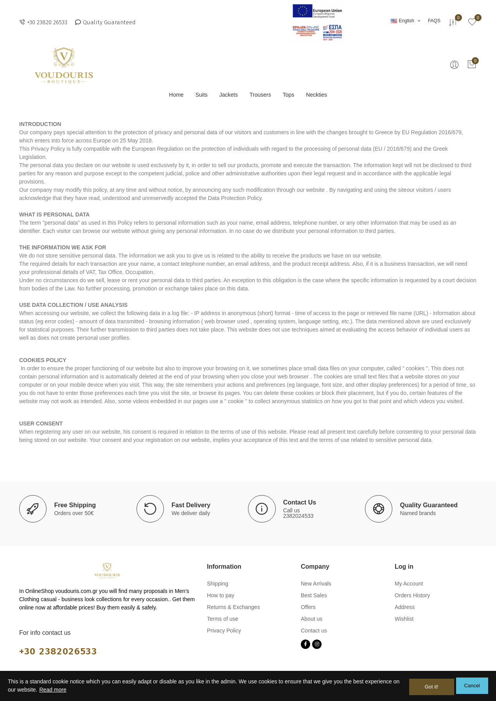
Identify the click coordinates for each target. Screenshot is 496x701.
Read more (52, 691)
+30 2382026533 (60, 651)
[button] (43, 22)
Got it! (431, 687)
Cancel (472, 687)
